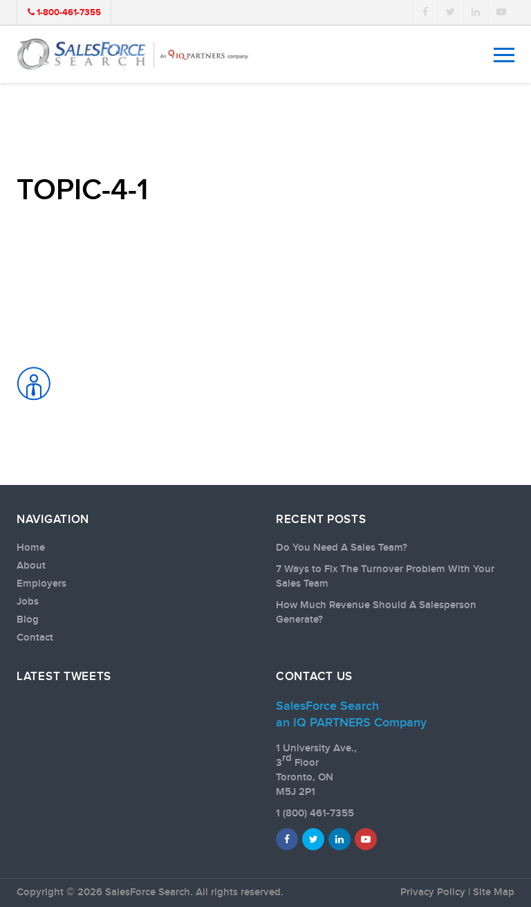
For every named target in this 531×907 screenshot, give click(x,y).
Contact (35, 638)
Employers (41, 584)
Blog (28, 620)
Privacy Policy (432, 892)
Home (31, 548)
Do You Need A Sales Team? (341, 548)
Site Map (493, 892)
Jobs (28, 602)
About (31, 566)
